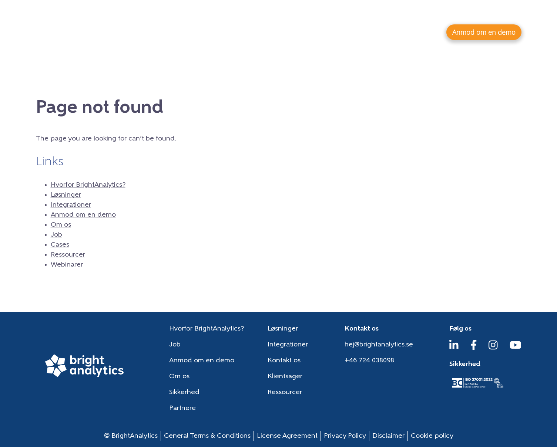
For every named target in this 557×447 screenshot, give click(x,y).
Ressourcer (434, 13)
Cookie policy (432, 436)
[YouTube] (515, 348)
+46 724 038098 (369, 360)
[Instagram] (493, 348)
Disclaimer (388, 436)
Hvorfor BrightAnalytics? (276, 32)
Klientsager (285, 376)
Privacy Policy (345, 436)
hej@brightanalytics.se (379, 344)
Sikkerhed (184, 392)
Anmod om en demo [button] (484, 32)
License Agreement (287, 436)
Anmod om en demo (83, 215)
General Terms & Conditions (207, 436)
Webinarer (477, 13)
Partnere (182, 408)
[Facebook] (473, 348)
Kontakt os (284, 360)
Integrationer (407, 32)
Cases (398, 13)
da (514, 13)
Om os (348, 13)
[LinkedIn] (454, 348)
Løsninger (350, 32)
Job (373, 13)
